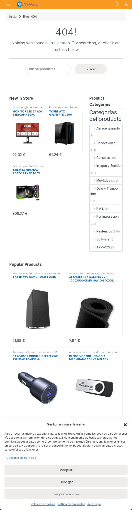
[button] (125, 424)
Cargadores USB (46, 352)
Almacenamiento (105, 128)
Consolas (100, 157)
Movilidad (100, 180)
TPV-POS (100, 247)
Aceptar (66, 470)
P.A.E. (97, 208)
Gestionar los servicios (21, 457)
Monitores (18, 107)
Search (116, 4)
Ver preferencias (66, 494)
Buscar (91, 69)
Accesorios (76, 273)
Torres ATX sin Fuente (63, 109)
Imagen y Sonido (105, 165)
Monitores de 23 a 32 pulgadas (27, 109)
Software (100, 239)
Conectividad (103, 143)
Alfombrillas (92, 273)
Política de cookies (43, 504)
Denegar (66, 482)
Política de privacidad (71, 504)
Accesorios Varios (23, 352)
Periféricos (101, 231)
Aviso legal (94, 504)
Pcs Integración (58, 107)
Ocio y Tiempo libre (104, 191)
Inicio (13, 16)
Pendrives (98, 352)
